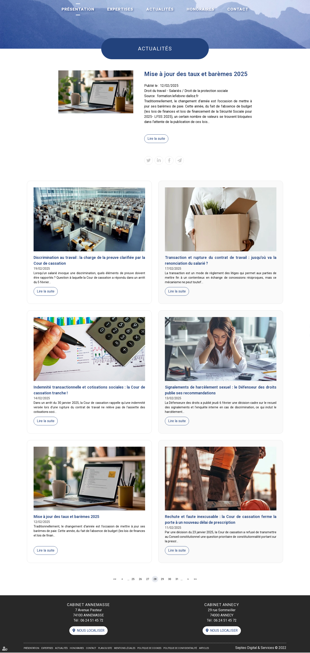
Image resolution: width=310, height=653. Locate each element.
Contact (237, 9)
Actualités (160, 9)
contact (301, 335)
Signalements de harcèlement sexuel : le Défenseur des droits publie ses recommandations (220, 390)
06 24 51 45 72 (92, 621)
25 (133, 579)
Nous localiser (90, 631)
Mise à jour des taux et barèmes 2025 (66, 517)
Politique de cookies (149, 648)
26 (140, 579)
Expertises (120, 9)
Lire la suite (156, 139)
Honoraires (200, 9)
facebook (301, 317)
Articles (204, 648)
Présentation (78, 9)
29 (162, 579)
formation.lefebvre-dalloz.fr (177, 96)
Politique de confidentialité (180, 648)
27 (147, 579)
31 (176, 579)
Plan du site (105, 648)
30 (169, 579)
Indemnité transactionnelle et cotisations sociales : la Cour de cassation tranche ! (89, 390)
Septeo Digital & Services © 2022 (260, 648)
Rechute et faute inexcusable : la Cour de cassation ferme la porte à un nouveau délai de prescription (220, 520)
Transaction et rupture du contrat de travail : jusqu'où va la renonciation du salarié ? (220, 260)
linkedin (301, 326)
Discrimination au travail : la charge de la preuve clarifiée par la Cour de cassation (89, 260)
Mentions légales (124, 648)
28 (155, 579)
